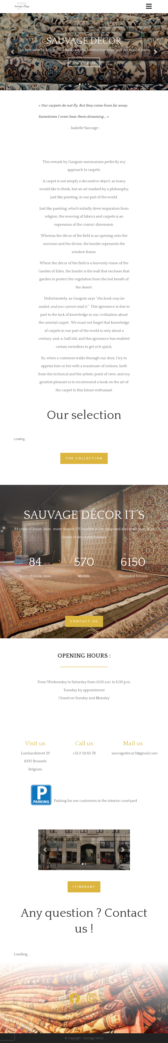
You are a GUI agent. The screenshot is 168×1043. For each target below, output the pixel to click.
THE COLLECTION (84, 458)
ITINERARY (84, 887)
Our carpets (84, 62)
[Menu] (148, 6)
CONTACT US (84, 621)
